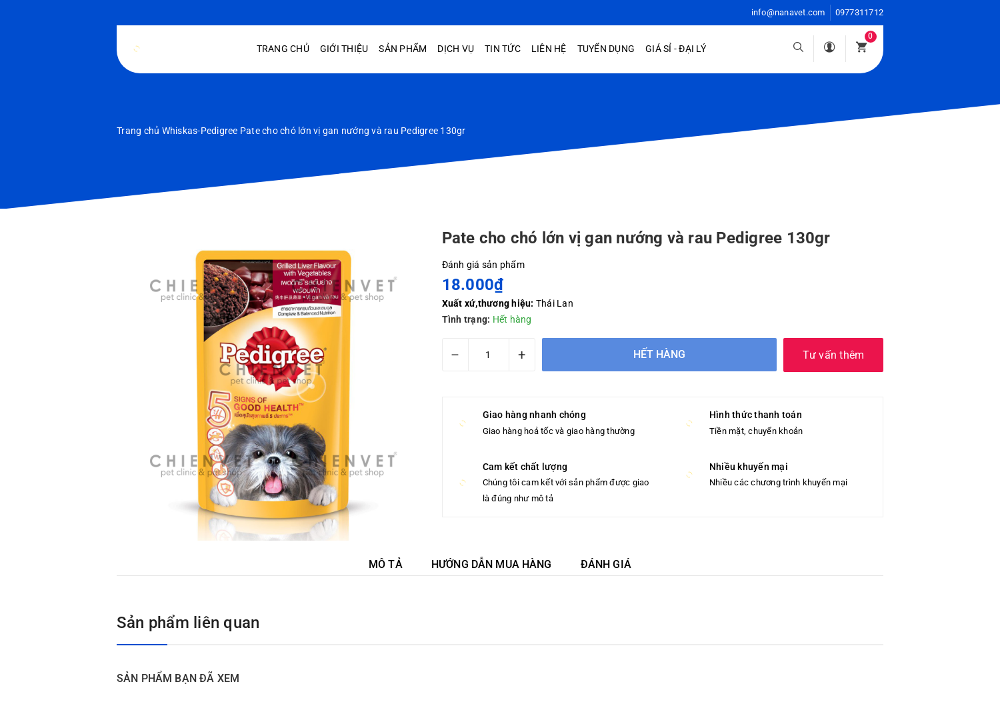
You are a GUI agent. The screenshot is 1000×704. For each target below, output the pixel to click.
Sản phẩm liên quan (188, 622)
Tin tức (503, 48)
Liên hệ (549, 48)
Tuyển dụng (606, 48)
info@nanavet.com (788, 12)
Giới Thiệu (344, 48)
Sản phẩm (403, 48)
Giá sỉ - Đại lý (675, 48)
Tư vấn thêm (834, 355)
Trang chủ (283, 48)
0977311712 (859, 12)
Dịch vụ (455, 48)
